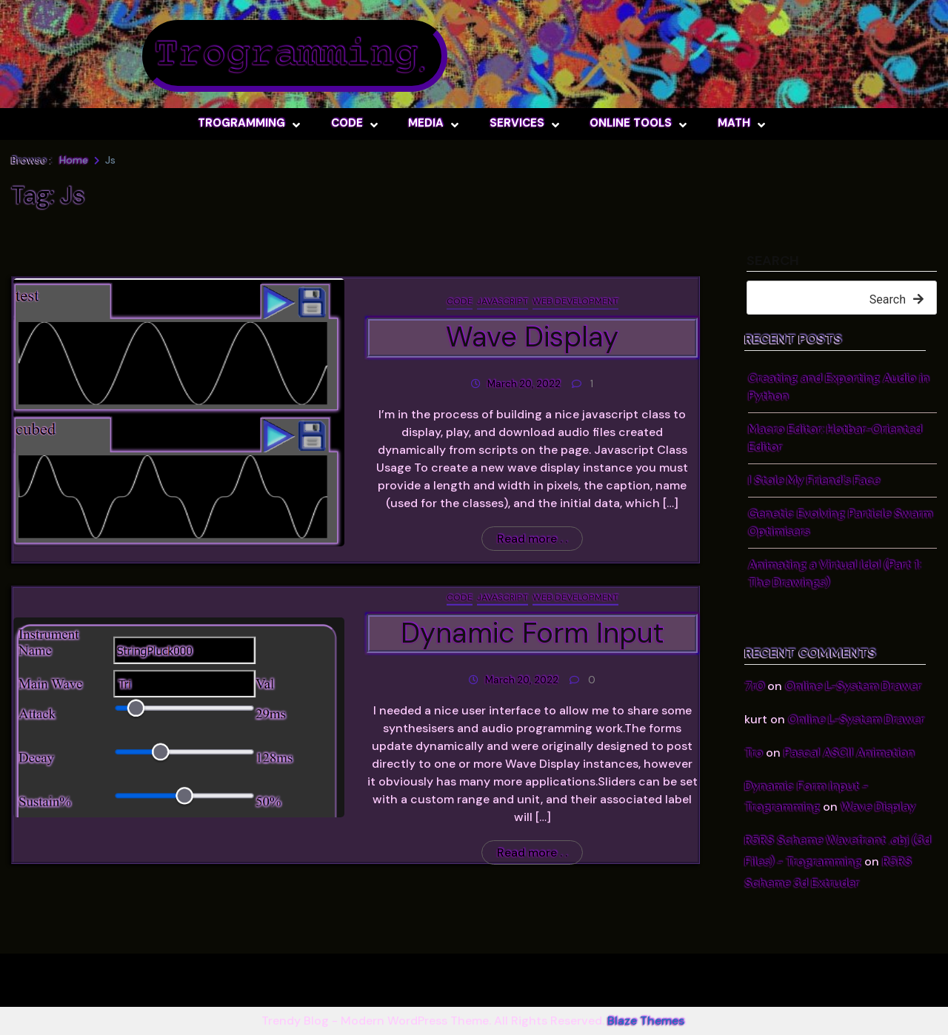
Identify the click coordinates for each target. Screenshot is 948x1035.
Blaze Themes (645, 1020)
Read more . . (532, 538)
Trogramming (286, 55)
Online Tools (631, 122)
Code (347, 122)
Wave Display (878, 806)
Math (734, 122)
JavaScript (502, 301)
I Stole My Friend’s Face (814, 480)
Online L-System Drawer (853, 686)
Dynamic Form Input (532, 633)
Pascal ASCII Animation (849, 752)
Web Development (575, 301)
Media (426, 122)
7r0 (754, 686)
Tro (753, 752)
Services (517, 122)
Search (773, 261)
